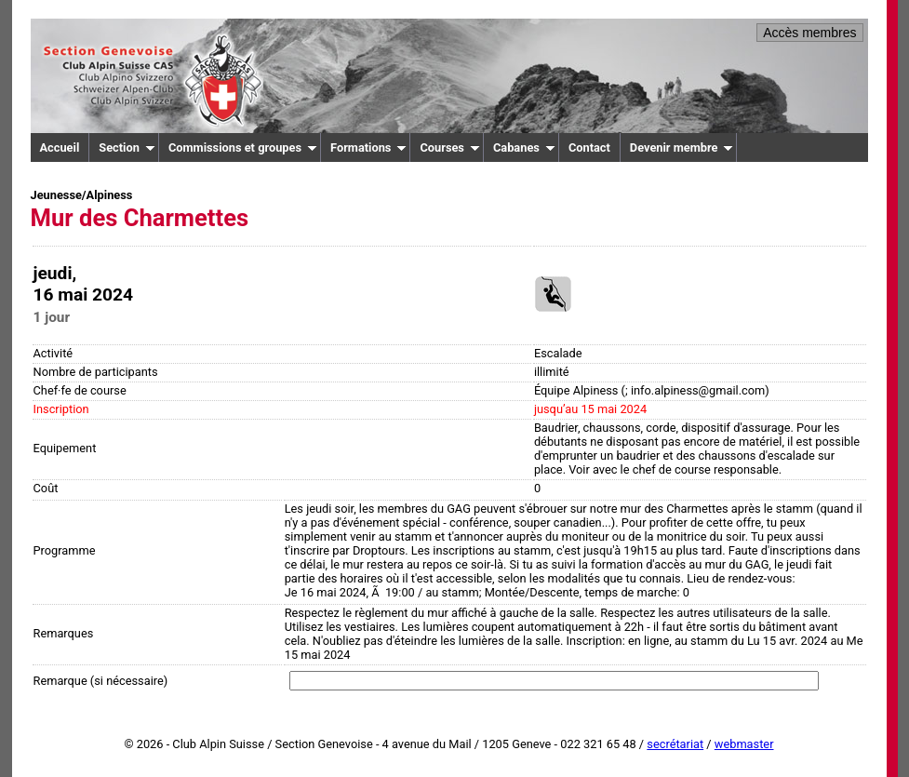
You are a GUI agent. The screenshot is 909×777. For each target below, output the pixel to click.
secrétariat (675, 744)
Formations (368, 147)
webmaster (744, 744)
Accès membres (809, 32)
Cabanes (524, 147)
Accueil (60, 147)
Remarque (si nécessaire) (100, 681)
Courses (450, 147)
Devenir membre (682, 147)
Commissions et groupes (242, 147)
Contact (589, 147)
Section (127, 147)
